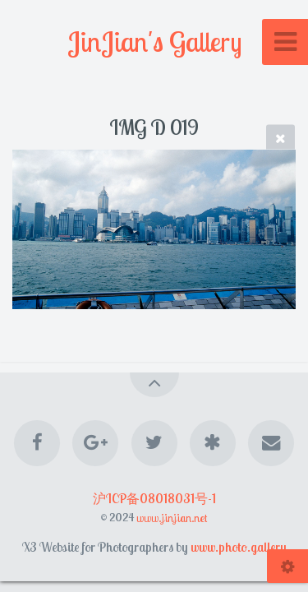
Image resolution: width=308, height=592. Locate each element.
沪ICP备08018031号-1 (154, 498)
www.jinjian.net (171, 517)
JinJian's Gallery (154, 41)
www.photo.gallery (239, 547)
